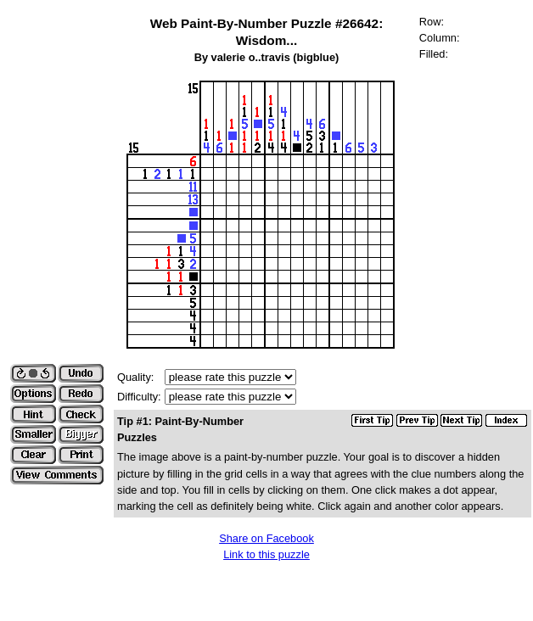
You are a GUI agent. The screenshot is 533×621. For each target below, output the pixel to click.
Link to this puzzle (266, 554)
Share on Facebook (266, 538)
